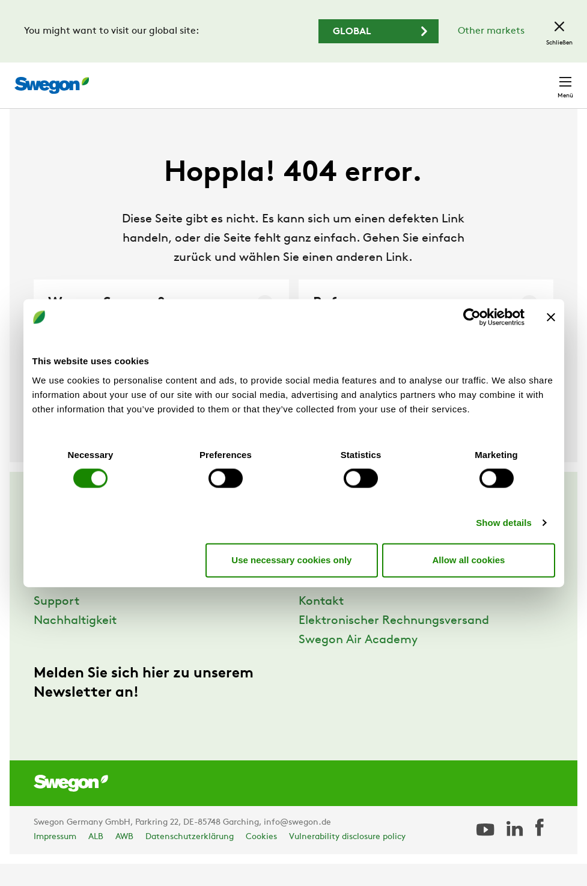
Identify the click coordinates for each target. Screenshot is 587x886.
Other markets (491, 31)
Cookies (261, 859)
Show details (504, 522)
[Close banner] (551, 317)
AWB (124, 859)
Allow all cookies (469, 560)
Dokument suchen (333, 79)
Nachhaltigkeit (75, 643)
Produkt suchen (232, 79)
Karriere (409, 79)
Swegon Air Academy (358, 662)
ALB (95, 859)
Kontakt (543, 79)
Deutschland (474, 79)
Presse (317, 605)
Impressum (55, 859)
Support (56, 624)
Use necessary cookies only (291, 560)
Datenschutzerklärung (189, 859)
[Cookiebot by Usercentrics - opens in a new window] (472, 317)
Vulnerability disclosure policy (347, 859)
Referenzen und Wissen (98, 605)
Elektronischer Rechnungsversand (394, 643)
